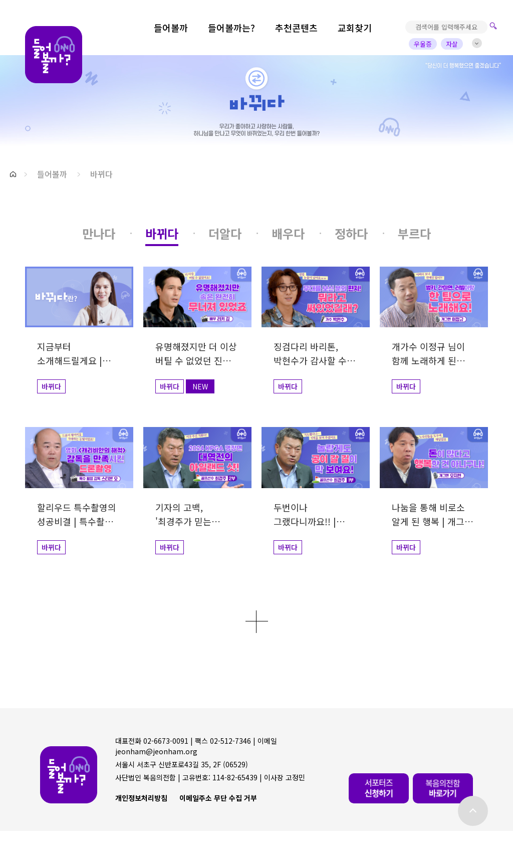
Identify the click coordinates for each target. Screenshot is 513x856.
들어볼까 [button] (52, 173)
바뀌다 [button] (101, 173)
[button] (13, 174)
